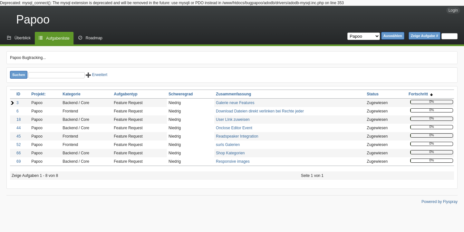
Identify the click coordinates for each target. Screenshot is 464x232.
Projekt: (38, 94)
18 (18, 119)
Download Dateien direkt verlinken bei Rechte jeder (260, 111)
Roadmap (94, 38)
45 (18, 136)
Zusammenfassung (233, 94)
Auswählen (392, 36)
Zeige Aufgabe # (424, 36)
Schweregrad (181, 94)
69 (18, 161)
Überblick (23, 38)
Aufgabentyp (125, 94)
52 (18, 144)
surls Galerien (228, 144)
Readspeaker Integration (237, 136)
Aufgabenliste (58, 38)
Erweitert (96, 74)
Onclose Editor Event (234, 128)
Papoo (33, 19)
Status (373, 94)
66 (18, 153)
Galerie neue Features (235, 103)
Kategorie (71, 94)
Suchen (18, 75)
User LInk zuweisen (233, 119)
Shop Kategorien (230, 153)
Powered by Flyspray (439, 201)
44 (18, 128)
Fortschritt (421, 94)
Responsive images (233, 161)
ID (18, 94)
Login (453, 10)
